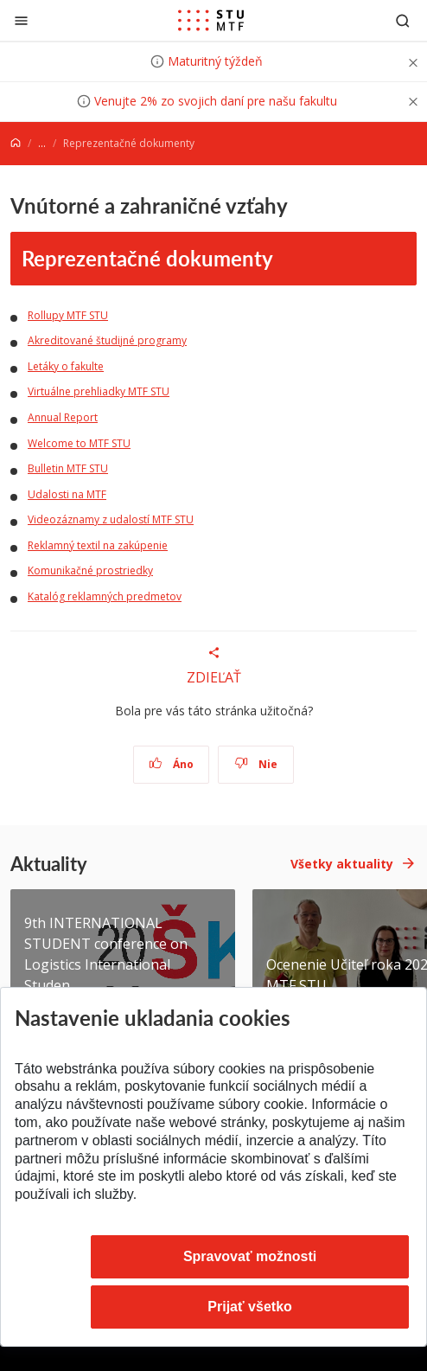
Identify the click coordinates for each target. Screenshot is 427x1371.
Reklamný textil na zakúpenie (98, 545)
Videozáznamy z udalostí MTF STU (111, 519)
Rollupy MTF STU (68, 315)
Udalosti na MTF (67, 494)
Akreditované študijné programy (107, 340)
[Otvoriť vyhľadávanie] (403, 20)
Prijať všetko (249, 1306)
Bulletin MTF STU (68, 468)
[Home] (15, 143)
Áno (171, 764)
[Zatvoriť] (21, 20)
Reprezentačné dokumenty (147, 257)
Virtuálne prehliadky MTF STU (98, 391)
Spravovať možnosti (249, 1256)
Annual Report (63, 417)
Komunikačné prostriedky (90, 570)
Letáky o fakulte (66, 366)
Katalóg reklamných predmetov (105, 596)
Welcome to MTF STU (79, 443)
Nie (256, 764)
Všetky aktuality (341, 863)
